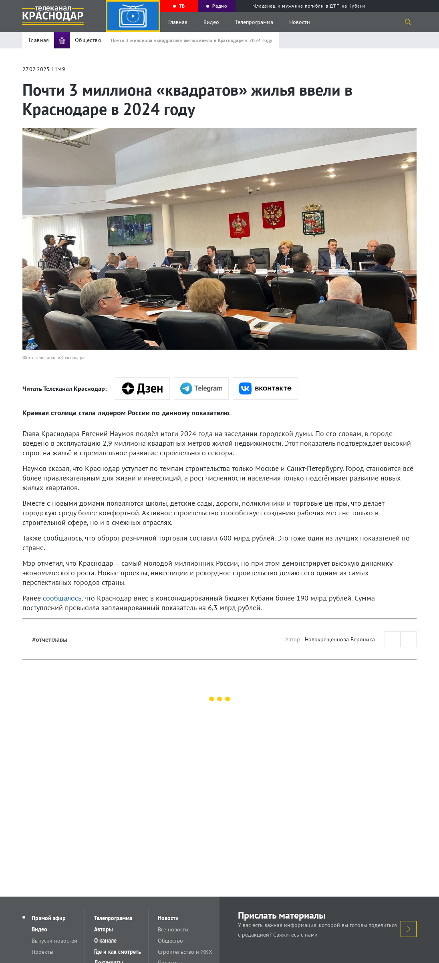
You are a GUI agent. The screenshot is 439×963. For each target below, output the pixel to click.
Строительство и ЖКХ (185, 951)
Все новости (173, 929)
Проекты (43, 951)
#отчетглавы (49, 639)
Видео (211, 22)
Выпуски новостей (55, 940)
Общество (170, 940)
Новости (299, 22)
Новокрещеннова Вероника (340, 639)
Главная (177, 22)
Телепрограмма (254, 22)
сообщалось (62, 598)
